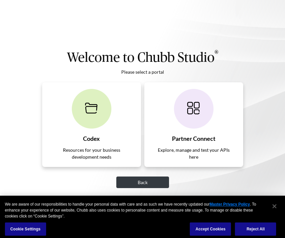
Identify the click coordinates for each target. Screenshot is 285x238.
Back (143, 182)
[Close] (274, 208)
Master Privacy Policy (230, 207)
